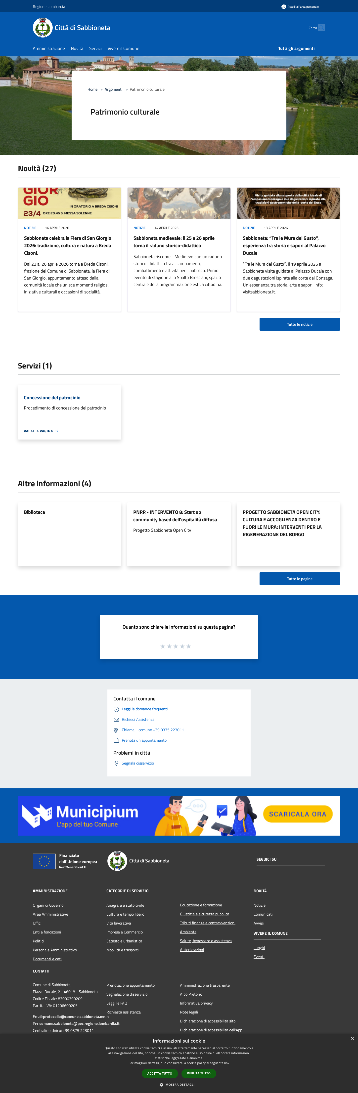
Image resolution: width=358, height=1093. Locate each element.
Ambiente (188, 932)
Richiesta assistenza (123, 1012)
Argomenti (114, 89)
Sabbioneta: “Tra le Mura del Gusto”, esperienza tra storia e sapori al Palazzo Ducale (284, 245)
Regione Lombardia (49, 6)
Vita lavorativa (118, 923)
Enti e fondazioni (47, 932)
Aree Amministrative (50, 914)
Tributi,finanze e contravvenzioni (207, 923)
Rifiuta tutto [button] (199, 1073)
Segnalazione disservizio (126, 994)
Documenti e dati (47, 959)
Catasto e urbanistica (124, 941)
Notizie (30, 227)
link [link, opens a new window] (226, 1063)
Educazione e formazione (201, 905)
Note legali (189, 1012)
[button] (179, 1084)
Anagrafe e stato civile (125, 905)
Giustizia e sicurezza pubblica (204, 914)
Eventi (259, 957)
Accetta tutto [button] (159, 1073)
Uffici (37, 923)
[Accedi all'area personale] (300, 6)
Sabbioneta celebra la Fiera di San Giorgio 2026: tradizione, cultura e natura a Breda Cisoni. (67, 245)
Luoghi (259, 948)
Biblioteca (34, 512)
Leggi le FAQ (116, 1003)
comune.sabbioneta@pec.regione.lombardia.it (80, 1023)
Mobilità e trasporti (122, 950)
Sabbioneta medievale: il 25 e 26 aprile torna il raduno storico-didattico (174, 241)
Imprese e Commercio (124, 932)
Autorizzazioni (192, 950)
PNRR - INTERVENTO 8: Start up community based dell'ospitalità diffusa (175, 515)
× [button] (352, 1039)
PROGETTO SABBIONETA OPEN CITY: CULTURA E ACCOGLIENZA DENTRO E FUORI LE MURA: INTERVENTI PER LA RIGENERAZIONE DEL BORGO (282, 523)
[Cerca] (319, 28)
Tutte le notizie (300, 324)
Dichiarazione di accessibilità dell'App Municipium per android (211, 1033)
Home (92, 89)
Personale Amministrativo (55, 950)
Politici (38, 941)
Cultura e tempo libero (125, 914)
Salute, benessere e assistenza (206, 941)
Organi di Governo (48, 905)
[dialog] (179, 1063)
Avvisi (259, 923)
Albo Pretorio (191, 994)
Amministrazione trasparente (205, 985)
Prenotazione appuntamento (130, 985)
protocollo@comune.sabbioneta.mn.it (76, 1016)
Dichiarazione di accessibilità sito (207, 1021)
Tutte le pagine (300, 579)
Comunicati (263, 914)
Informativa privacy (196, 1003)
